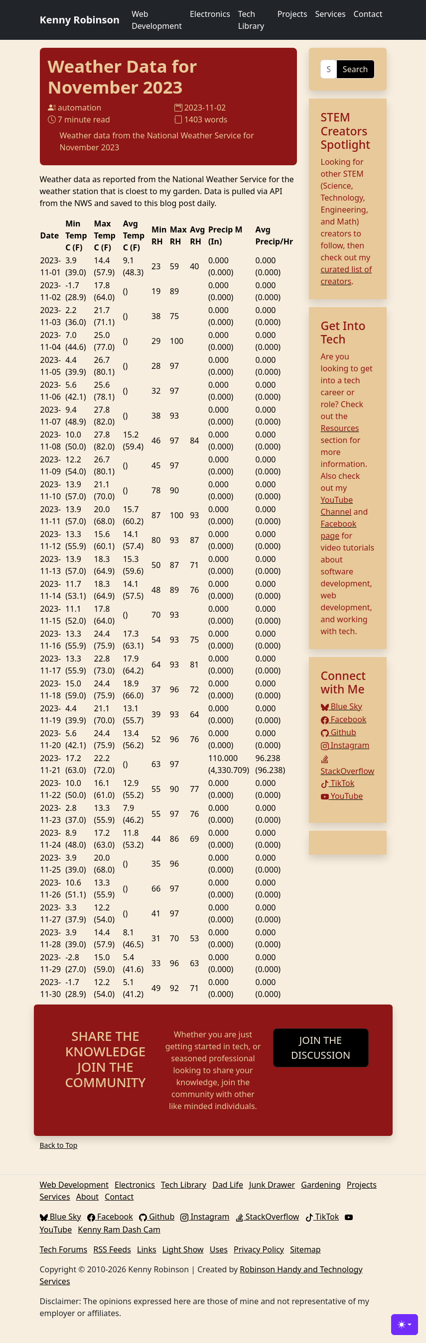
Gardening (321, 1184)
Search (355, 69)
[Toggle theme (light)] (404, 1324)
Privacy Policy (259, 1249)
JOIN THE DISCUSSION (320, 1047)
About (87, 1196)
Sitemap (305, 1249)
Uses (219, 1249)
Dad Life (227, 1184)
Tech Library (251, 19)
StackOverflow (267, 1216)
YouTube (342, 795)
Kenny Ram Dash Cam (119, 1229)
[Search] (328, 69)
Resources (340, 428)
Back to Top (59, 1145)
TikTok (338, 783)
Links (146, 1249)
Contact (368, 13)
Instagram (345, 745)
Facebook (344, 719)
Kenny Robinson (80, 19)
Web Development (157, 19)
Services (330, 13)
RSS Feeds (112, 1249)
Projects (292, 13)
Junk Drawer (272, 1184)
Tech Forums (64, 1249)
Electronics (210, 13)
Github (338, 732)
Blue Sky (341, 706)
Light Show (183, 1249)
